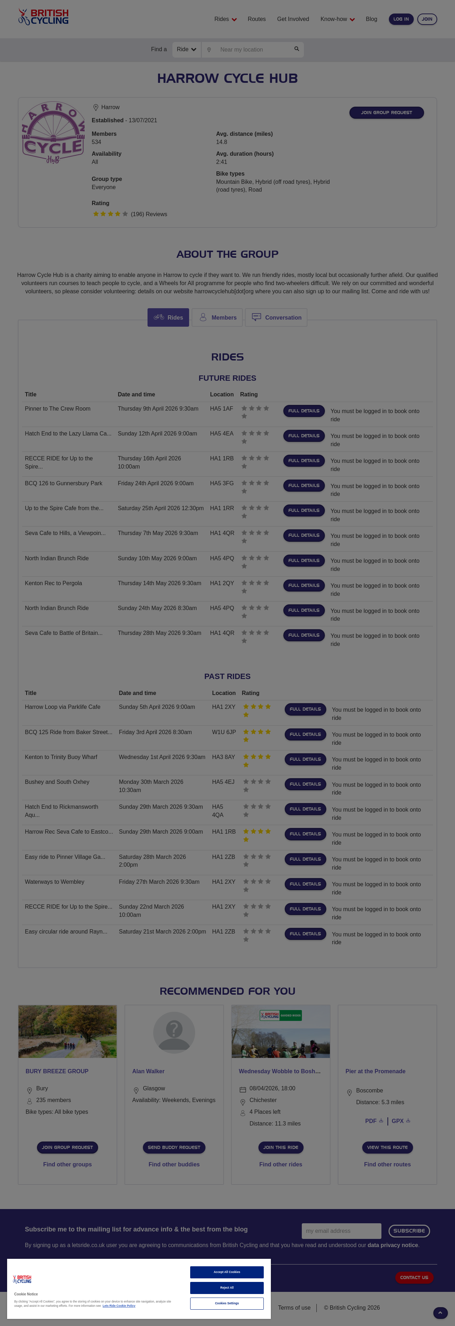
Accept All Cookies (227, 1272)
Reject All (227, 1287)
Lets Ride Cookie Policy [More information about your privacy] (119, 1306)
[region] (139, 1289)
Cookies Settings (227, 1303)
